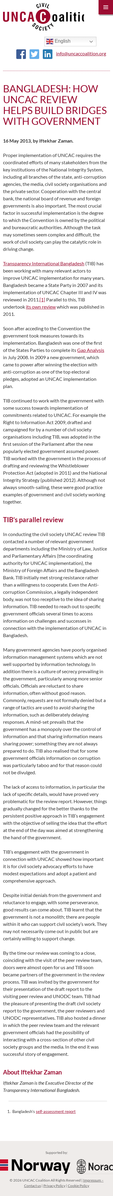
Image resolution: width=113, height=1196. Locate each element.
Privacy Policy (54, 1185)
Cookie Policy (78, 1185)
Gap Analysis (90, 350)
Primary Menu (106, 7)
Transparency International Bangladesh (43, 263)
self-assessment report (56, 1111)
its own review (41, 307)
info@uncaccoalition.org (81, 53)
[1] (42, 299)
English (58, 41)
